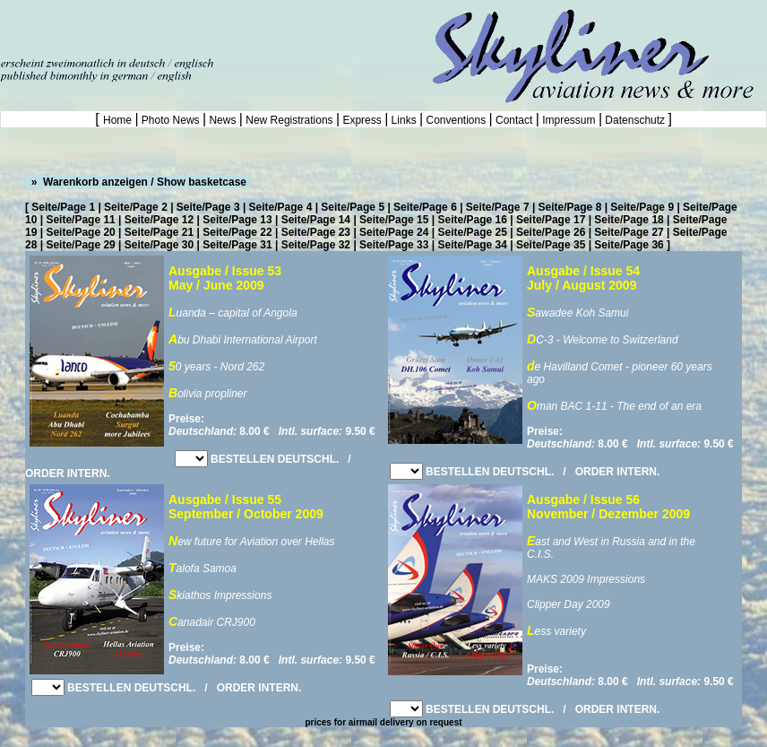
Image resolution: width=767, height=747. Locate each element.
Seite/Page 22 (237, 232)
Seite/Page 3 (208, 207)
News (222, 120)
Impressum (569, 120)
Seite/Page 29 (80, 245)
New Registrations (289, 120)
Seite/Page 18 (628, 219)
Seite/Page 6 (425, 207)
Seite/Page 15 (393, 219)
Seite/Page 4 (281, 207)
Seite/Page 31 (237, 245)
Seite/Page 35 (550, 245)
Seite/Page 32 (315, 245)
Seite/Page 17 (550, 219)
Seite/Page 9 (642, 207)
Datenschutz (635, 120)
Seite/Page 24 (393, 232)
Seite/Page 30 (159, 245)
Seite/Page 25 (472, 232)
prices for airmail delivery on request (383, 722)
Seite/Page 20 (80, 232)
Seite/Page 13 (237, 219)
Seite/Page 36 (628, 245)
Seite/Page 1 (63, 207)
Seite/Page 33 (393, 245)
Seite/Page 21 (159, 232)
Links (403, 120)
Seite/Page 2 (136, 207)
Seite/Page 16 (472, 219)
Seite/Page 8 (570, 207)
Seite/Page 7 (498, 207)
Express (362, 120)
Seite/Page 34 (472, 245)
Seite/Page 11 (80, 219)
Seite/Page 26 (550, 232)
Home (118, 120)
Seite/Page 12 (159, 219)
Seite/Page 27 (628, 232)
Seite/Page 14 (315, 219)
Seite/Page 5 (352, 207)
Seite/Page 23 (315, 232)
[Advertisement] (209, 27)
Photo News (171, 120)
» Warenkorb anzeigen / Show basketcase (137, 182)
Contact (514, 120)
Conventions (455, 120)
